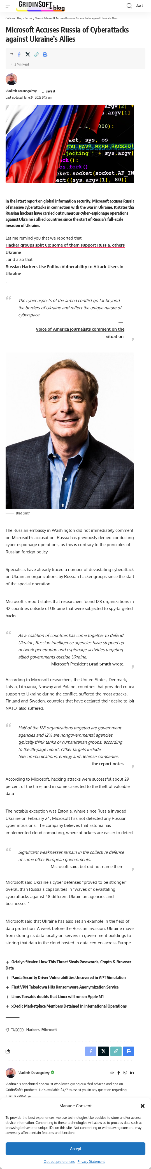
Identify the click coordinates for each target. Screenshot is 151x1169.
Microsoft (49, 1029)
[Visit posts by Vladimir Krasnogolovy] (11, 79)
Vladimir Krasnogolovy (21, 91)
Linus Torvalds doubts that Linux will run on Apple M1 (57, 996)
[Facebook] (118, 1073)
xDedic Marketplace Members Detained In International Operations (69, 1005)
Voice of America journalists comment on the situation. (80, 332)
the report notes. (108, 763)
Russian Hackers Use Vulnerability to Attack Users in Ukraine (64, 270)
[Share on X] (28, 54)
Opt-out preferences (59, 1161)
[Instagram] (125, 1073)
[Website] (112, 1073)
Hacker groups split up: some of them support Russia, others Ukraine (65, 248)
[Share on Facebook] (19, 54)
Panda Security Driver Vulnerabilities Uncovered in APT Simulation (68, 977)
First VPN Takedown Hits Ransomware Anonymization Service (65, 986)
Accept (75, 1148)
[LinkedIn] (132, 1073)
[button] (142, 1106)
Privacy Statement (91, 1161)
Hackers (33, 1029)
